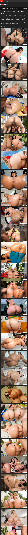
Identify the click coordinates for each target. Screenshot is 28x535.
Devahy (3, 4)
